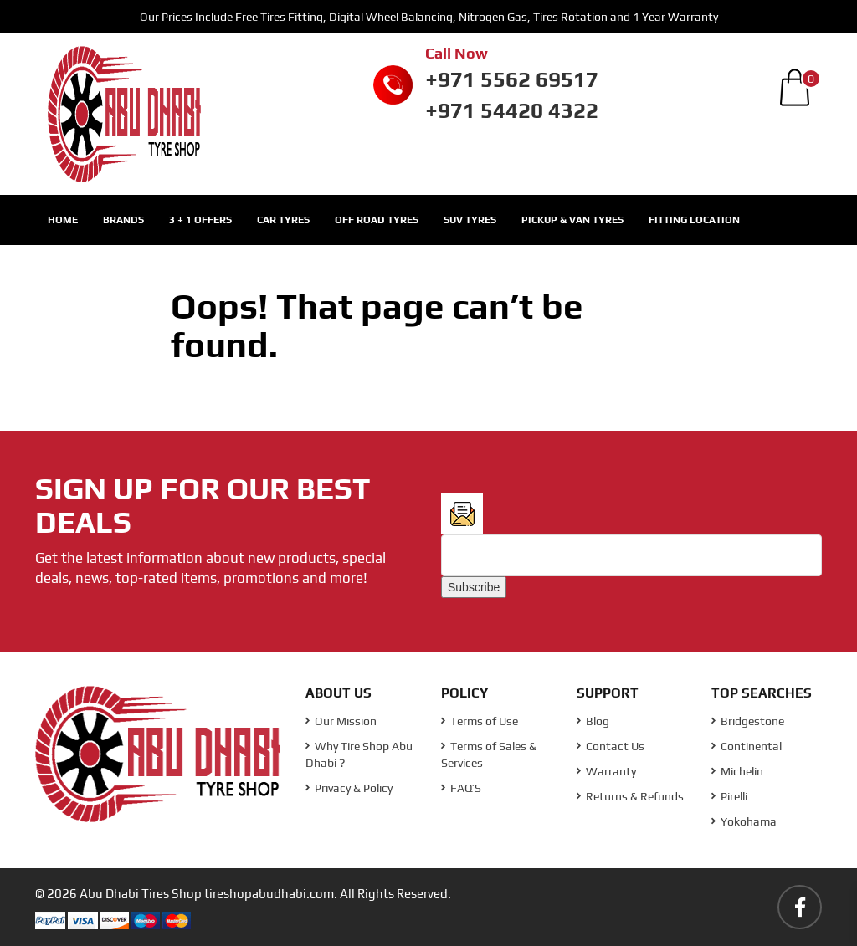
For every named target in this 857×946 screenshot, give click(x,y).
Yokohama (744, 821)
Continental (746, 746)
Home (63, 220)
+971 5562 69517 (511, 79)
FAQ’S (461, 788)
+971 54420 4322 (511, 110)
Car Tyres (283, 220)
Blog (593, 721)
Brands (123, 220)
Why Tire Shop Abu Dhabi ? (359, 754)
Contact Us (610, 746)
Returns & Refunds (630, 796)
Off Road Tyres (376, 220)
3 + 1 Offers (200, 220)
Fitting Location (694, 220)
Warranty (606, 771)
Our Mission (341, 721)
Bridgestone (747, 721)
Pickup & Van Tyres (572, 220)
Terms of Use (479, 721)
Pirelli (729, 796)
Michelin (737, 771)
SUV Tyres (470, 220)
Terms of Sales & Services (488, 754)
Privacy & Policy (349, 788)
